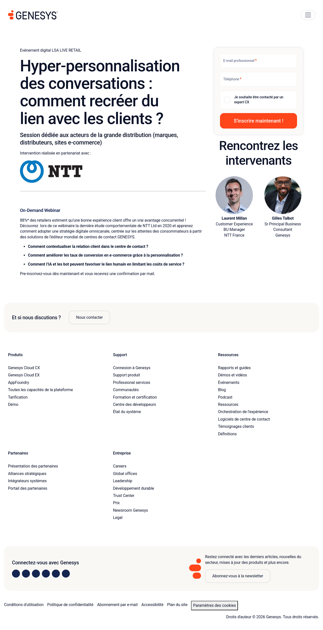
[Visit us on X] (36, 574)
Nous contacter (89, 317)
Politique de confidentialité (70, 604)
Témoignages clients (236, 426)
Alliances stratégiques (27, 473)
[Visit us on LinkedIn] (16, 574)
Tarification (17, 397)
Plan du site (177, 604)
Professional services (131, 382)
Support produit (126, 375)
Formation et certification (135, 397)
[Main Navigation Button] (308, 15)
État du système (127, 411)
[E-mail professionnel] (258, 61)
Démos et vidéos (232, 375)
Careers (119, 466)
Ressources (228, 404)
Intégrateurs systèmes (27, 480)
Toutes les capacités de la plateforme (40, 389)
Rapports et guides (234, 367)
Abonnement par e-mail (117, 604)
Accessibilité (152, 604)
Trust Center (123, 495)
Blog (222, 389)
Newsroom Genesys (130, 510)
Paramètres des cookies (214, 605)
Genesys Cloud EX (24, 375)
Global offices (125, 473)
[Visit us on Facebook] (46, 574)
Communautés (126, 389)
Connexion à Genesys (131, 367)
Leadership (122, 480)
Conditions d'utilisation (23, 604)
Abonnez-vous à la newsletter (237, 576)
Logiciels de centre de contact (244, 419)
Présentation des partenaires (33, 466)
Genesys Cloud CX (24, 367)
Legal (117, 517)
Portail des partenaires (27, 488)
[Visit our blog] (66, 574)
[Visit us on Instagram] (26, 574)
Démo (13, 404)
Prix (116, 502)
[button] (258, 121)
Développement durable (133, 488)
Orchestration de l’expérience (243, 411)
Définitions (227, 434)
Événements (228, 382)
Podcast (225, 397)
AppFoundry (18, 382)
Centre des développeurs (134, 404)
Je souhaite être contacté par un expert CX (258, 99)
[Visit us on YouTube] (56, 574)
